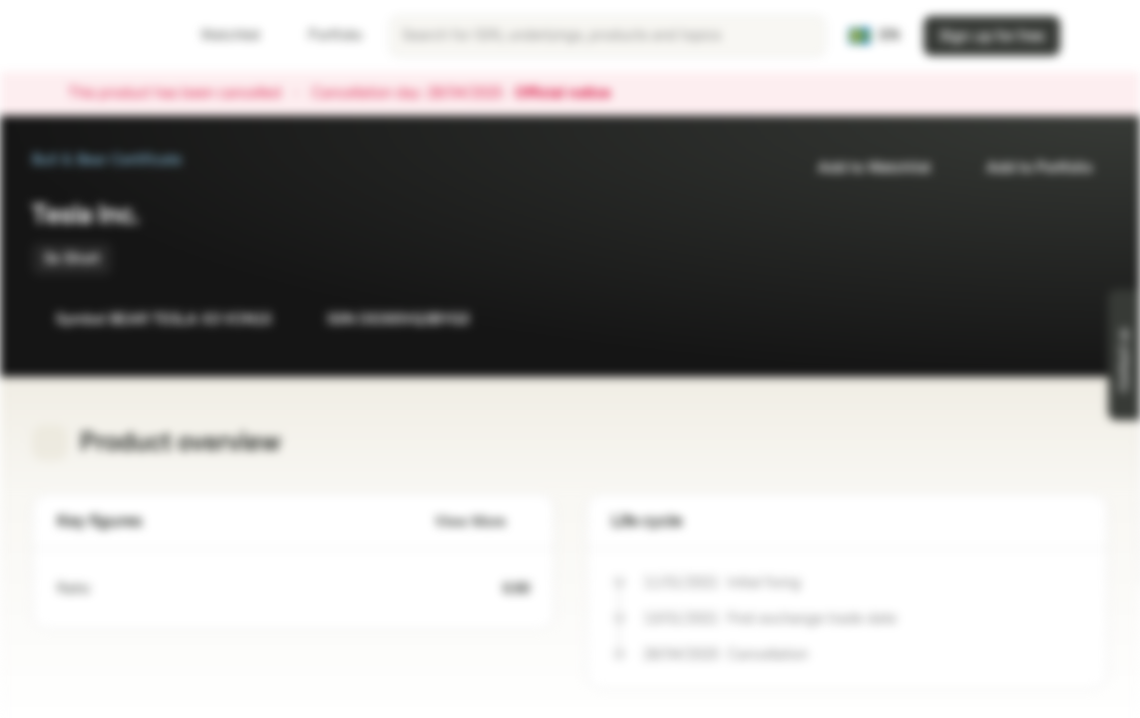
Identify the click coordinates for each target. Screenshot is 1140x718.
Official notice (572, 94)
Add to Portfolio (1027, 168)
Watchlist (218, 35)
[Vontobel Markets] (86, 36)
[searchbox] (607, 36)
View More (482, 522)
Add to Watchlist (862, 168)
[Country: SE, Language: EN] (874, 36)
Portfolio (323, 35)
